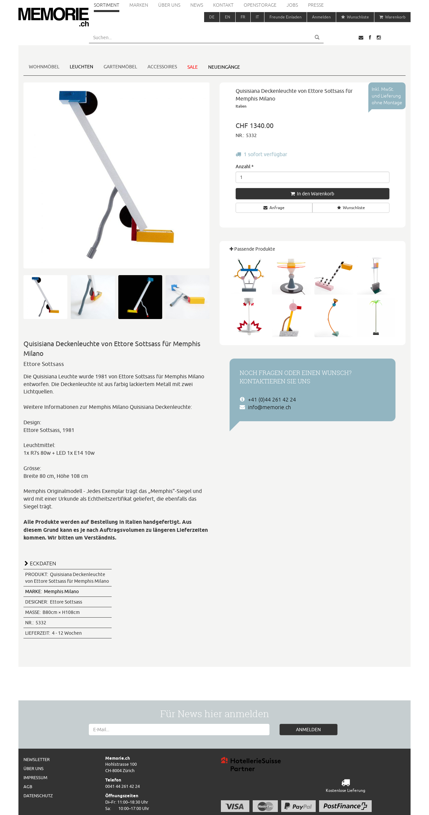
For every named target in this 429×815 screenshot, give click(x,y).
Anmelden (321, 16)
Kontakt (223, 5)
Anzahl (245, 166)
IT (257, 16)
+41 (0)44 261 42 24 (272, 399)
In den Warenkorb (312, 193)
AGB (27, 786)
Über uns (169, 5)
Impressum (35, 777)
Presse (316, 5)
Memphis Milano (52, 591)
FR (243, 16)
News (196, 5)
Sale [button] (192, 67)
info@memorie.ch (269, 407)
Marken (138, 5)
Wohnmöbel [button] (44, 66)
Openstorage (260, 5)
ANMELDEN (308, 729)
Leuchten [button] (81, 66)
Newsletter (36, 759)
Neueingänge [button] (224, 67)
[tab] (116, 562)
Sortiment (106, 5)
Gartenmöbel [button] (120, 66)
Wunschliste (355, 16)
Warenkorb (392, 16)
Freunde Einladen (285, 16)
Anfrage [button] (274, 207)
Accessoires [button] (162, 66)
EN (227, 16)
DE (211, 16)
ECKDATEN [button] (43, 563)
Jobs (292, 5)
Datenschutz (38, 795)
